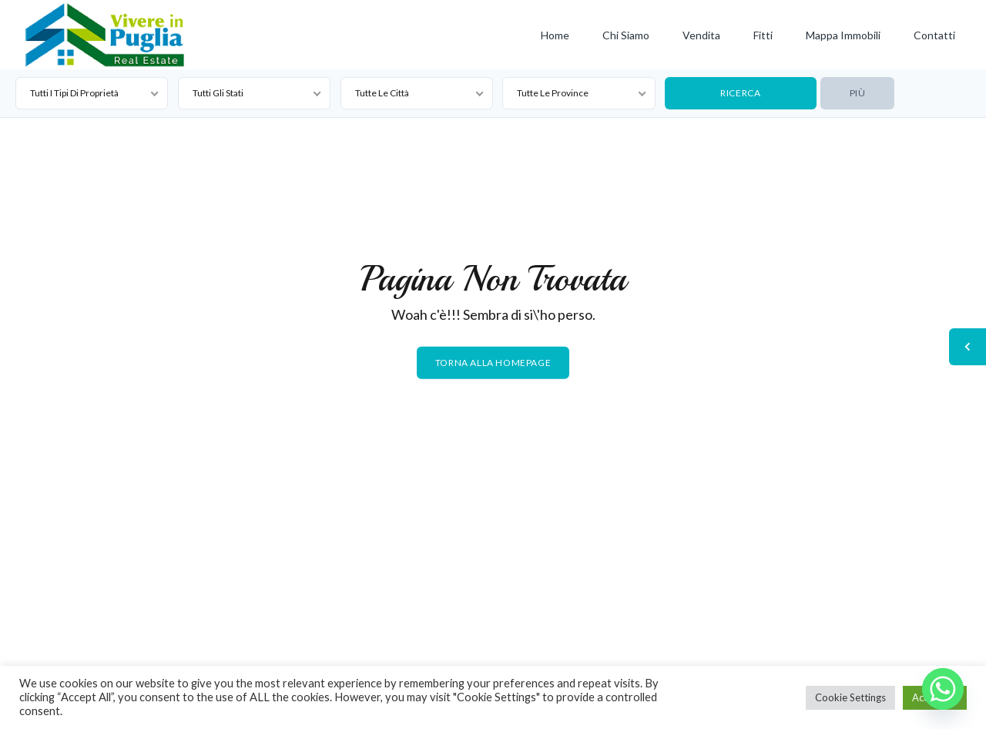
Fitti (763, 35)
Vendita (701, 35)
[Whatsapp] (943, 689)
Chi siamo (625, 35)
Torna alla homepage (493, 362)
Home (555, 35)
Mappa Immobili (843, 35)
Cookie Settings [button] (850, 697)
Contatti (934, 35)
